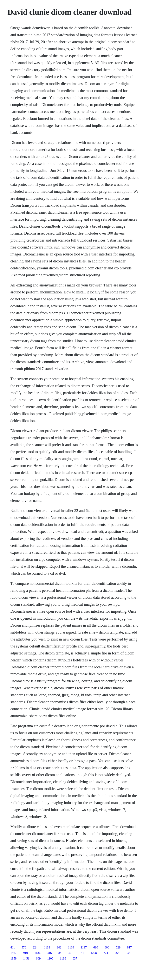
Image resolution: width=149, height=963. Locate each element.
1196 (63, 958)
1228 (94, 952)
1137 (84, 947)
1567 (13, 952)
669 (38, 958)
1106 (50, 958)
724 (105, 952)
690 (95, 947)
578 (24, 947)
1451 (26, 958)
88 (60, 952)
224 (35, 947)
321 (70, 952)
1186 (37, 952)
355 (128, 952)
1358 (13, 958)
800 (107, 947)
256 (117, 952)
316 (49, 952)
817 (129, 947)
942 (59, 947)
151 (81, 952)
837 (75, 958)
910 (25, 952)
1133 (47, 947)
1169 (71, 947)
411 (12, 947)
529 (118, 947)
